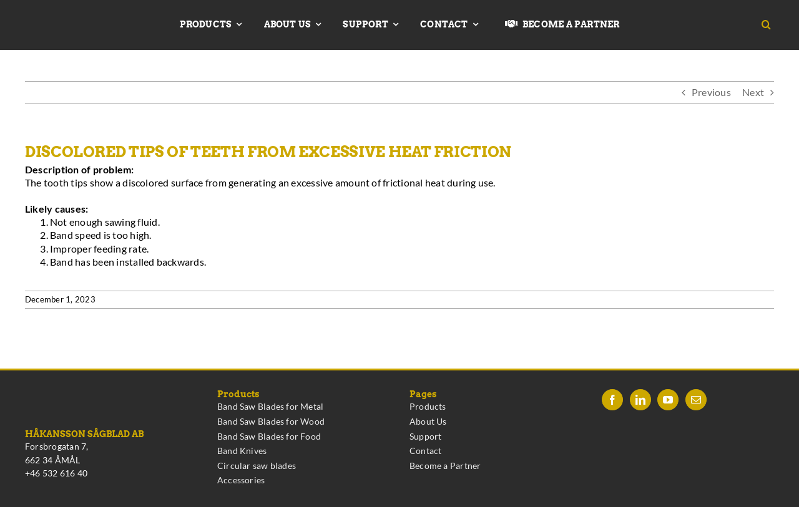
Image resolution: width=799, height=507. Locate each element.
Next (753, 92)
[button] (771, 25)
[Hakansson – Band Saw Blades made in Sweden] (73, 17)
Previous (711, 92)
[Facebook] (612, 399)
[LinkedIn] (640, 399)
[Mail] (696, 399)
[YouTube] (668, 399)
